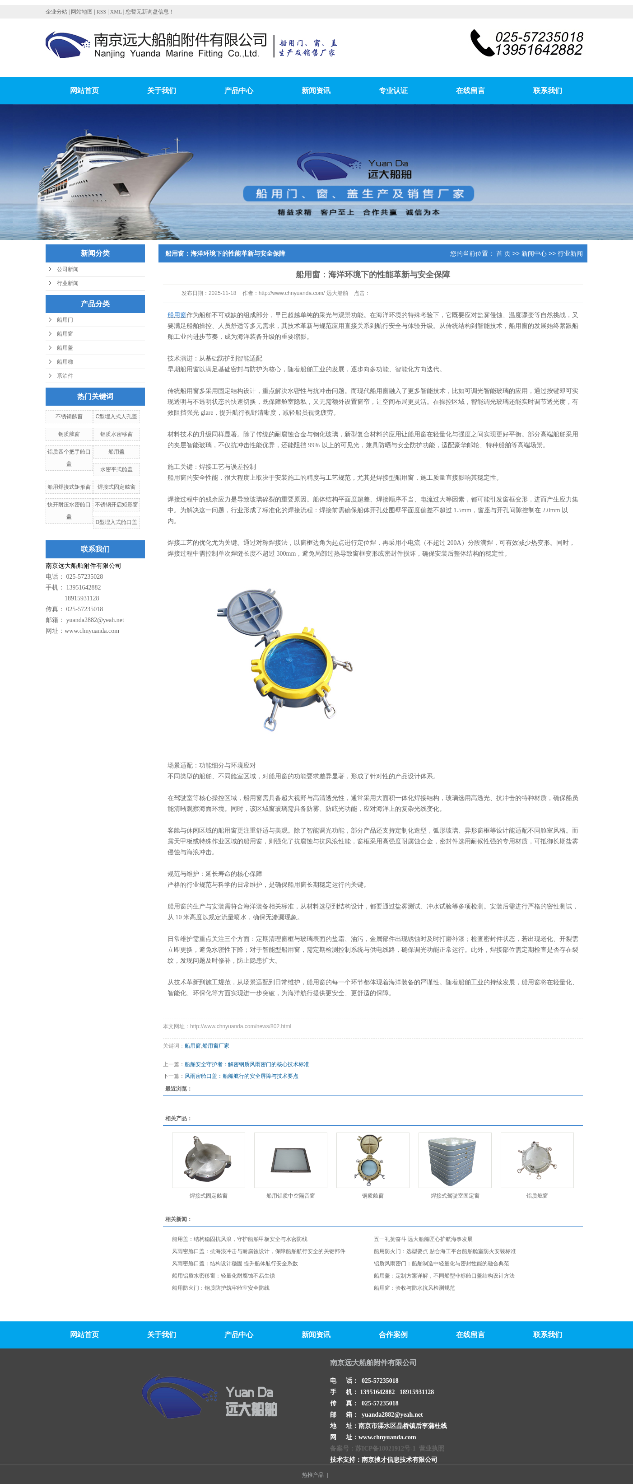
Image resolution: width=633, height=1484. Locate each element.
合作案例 (393, 1335)
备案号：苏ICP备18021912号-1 (373, 1448)
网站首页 (84, 90)
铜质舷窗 (373, 1196)
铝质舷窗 (537, 1196)
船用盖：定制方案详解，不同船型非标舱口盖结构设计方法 (444, 1276)
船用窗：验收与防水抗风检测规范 (414, 1288)
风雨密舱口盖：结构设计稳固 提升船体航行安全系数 (235, 1263)
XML (116, 12)
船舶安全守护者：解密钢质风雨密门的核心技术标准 (247, 1064)
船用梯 (65, 362)
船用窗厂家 (215, 1046)
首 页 (503, 253)
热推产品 (313, 1475)
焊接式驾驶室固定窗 (455, 1196)
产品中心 (238, 90)
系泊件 (65, 376)
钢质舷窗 (69, 434)
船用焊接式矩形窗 (69, 487)
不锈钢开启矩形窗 (116, 504)
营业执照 (431, 1448)
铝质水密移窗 (116, 434)
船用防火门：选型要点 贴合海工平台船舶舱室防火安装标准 (445, 1251)
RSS (101, 12)
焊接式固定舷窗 (116, 487)
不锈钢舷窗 (69, 416)
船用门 (65, 320)
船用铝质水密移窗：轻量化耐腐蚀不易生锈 (223, 1276)
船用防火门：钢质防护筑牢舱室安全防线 (221, 1288)
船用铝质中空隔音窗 (290, 1196)
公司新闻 (68, 269)
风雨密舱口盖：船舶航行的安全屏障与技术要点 (241, 1076)
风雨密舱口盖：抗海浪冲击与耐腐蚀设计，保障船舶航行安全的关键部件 (258, 1251)
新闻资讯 (316, 90)
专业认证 (393, 90)
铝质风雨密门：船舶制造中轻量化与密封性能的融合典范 (441, 1263)
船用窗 (65, 334)
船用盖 (65, 348)
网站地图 (82, 12)
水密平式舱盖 (116, 469)
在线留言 (470, 90)
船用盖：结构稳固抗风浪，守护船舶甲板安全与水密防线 (239, 1239)
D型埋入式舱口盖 (116, 522)
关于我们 (161, 90)
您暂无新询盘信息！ (150, 12)
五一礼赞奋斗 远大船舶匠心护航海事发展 (423, 1239)
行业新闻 (68, 283)
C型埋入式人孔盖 (116, 416)
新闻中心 (534, 253)
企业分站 (56, 12)
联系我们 (547, 90)
